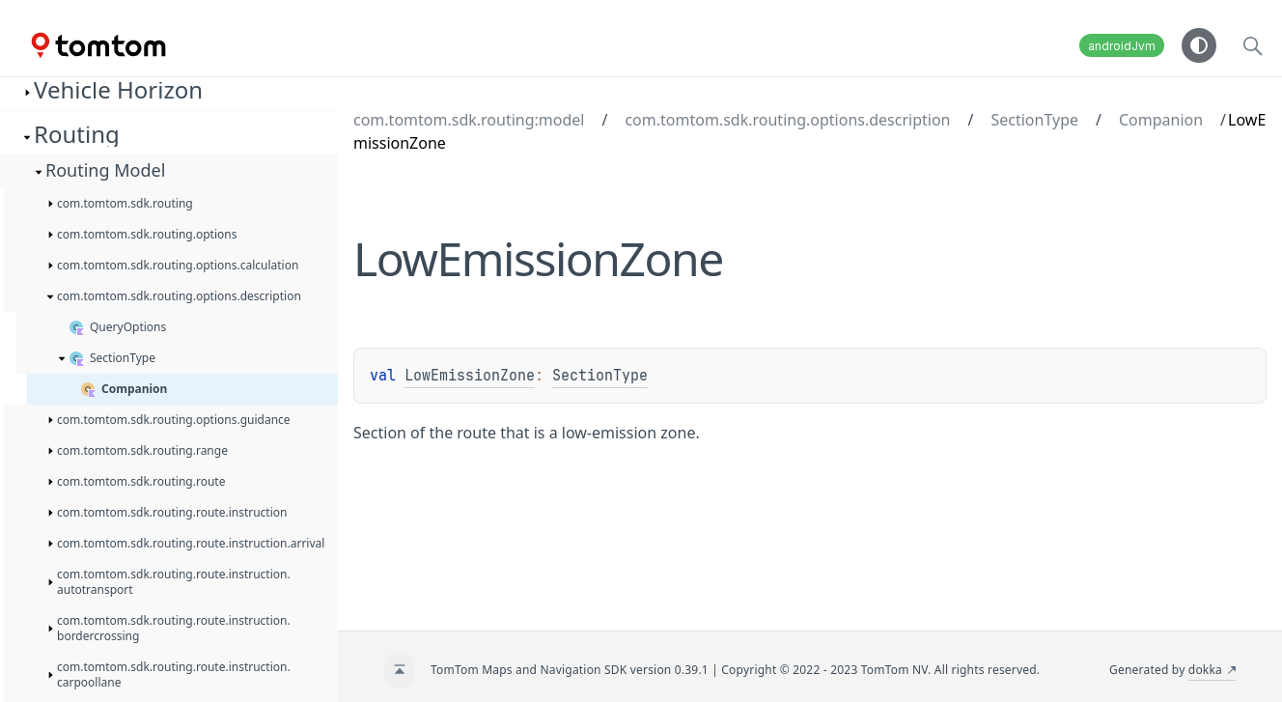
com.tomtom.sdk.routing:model (468, 119)
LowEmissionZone (469, 375)
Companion (1161, 119)
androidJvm (1122, 46)
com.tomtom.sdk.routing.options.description (787, 119)
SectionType (1034, 119)
